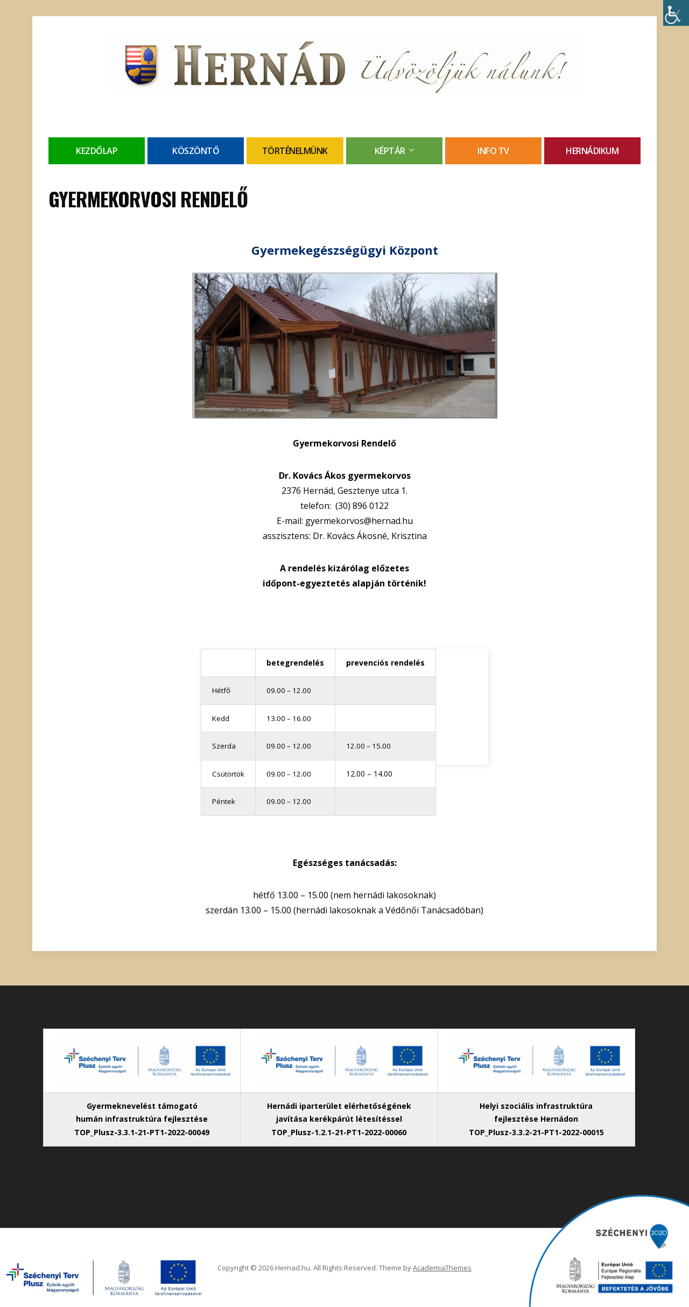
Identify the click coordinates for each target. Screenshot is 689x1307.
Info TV (493, 151)
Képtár (390, 151)
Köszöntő (195, 151)
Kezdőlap (96, 151)
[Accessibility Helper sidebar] (676, 13)
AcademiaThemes (442, 1268)
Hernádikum (592, 151)
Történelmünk (295, 151)
